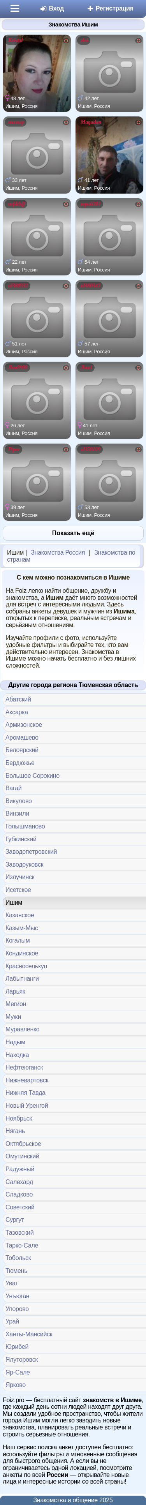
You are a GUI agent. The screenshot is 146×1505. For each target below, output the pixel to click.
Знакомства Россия (58, 552)
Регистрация (110, 8)
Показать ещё (73, 533)
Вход (51, 8)
